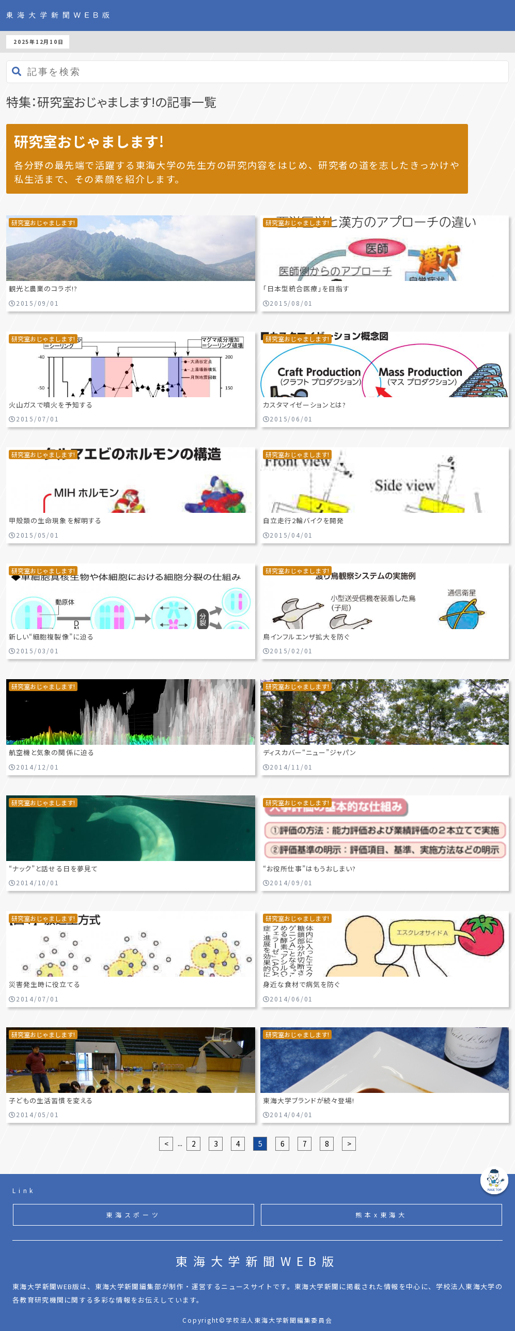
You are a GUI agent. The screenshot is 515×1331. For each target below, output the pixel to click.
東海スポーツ (133, 1214)
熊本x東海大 (381, 1214)
